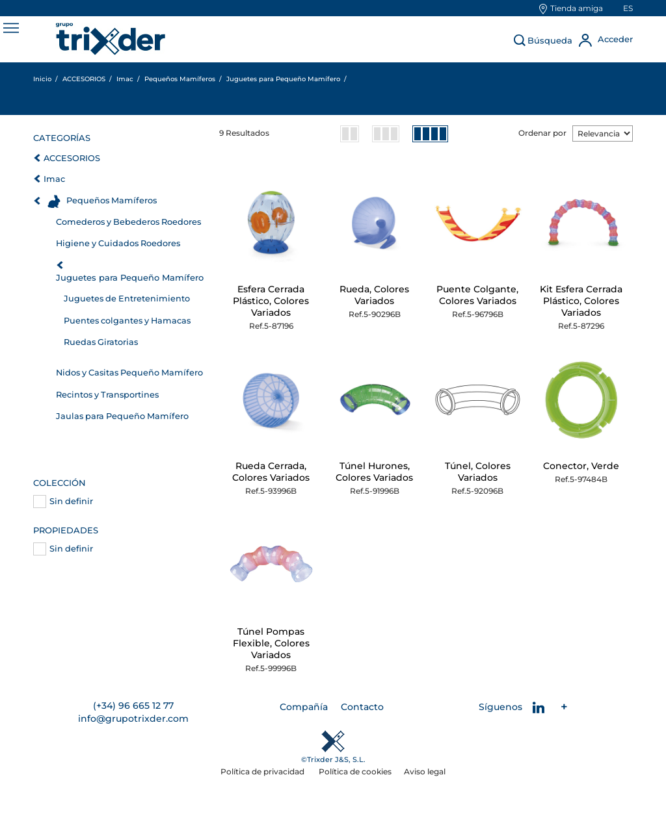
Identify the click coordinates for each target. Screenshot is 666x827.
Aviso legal (425, 771)
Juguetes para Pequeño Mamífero (130, 277)
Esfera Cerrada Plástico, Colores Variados (271, 300)
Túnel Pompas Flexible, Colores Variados (271, 643)
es (628, 8)
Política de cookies (355, 771)
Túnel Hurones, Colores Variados (374, 471)
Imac (54, 179)
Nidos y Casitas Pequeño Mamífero (129, 372)
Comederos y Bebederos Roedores (128, 222)
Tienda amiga (576, 8)
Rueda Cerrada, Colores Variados (271, 471)
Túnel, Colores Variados (478, 471)
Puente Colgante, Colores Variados (477, 295)
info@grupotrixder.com (133, 718)
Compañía (304, 707)
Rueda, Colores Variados (374, 295)
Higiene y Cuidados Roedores (118, 243)
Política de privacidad (263, 771)
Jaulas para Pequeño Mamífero (122, 416)
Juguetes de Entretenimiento (127, 298)
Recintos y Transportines (107, 395)
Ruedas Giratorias (101, 342)
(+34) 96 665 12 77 (133, 705)
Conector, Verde (581, 466)
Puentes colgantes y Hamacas (127, 320)
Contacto (362, 707)
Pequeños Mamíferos (111, 200)
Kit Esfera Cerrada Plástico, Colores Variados (581, 300)
